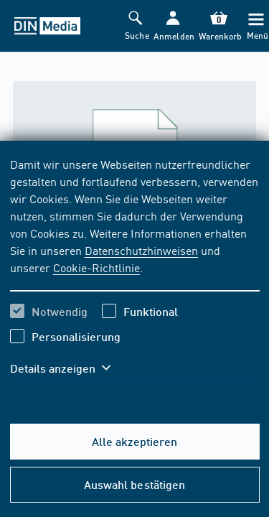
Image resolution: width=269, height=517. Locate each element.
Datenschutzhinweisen (141, 250)
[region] (135, 275)
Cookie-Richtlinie (96, 267)
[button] (172, 26)
